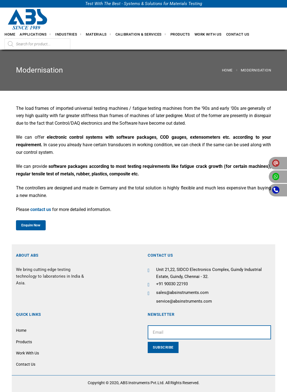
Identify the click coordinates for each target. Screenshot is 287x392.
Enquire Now (30, 225)
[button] (278, 163)
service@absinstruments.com (184, 301)
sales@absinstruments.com (182, 292)
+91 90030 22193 (172, 283)
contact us (40, 209)
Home (227, 70)
